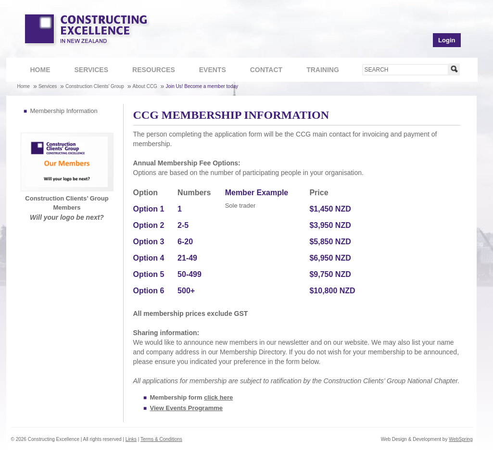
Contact (261, 71)
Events (212, 70)
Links (131, 439)
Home (40, 70)
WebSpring (460, 439)
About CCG (145, 86)
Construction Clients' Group (94, 86)
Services (86, 71)
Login (446, 40)
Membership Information (64, 110)
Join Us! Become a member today (201, 86)
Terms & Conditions (161, 439)
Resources (148, 71)
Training (317, 71)
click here (218, 397)
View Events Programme (186, 408)
